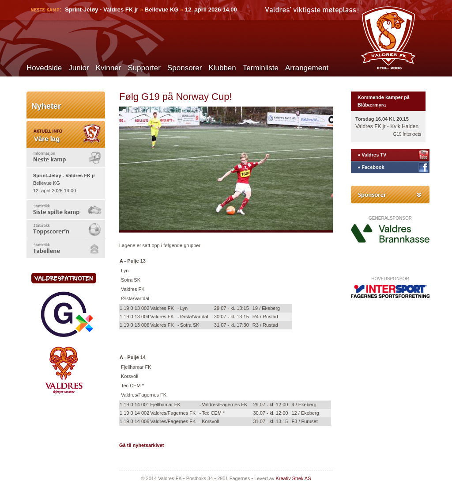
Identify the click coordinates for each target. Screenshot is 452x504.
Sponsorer (184, 68)
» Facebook (371, 167)
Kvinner (108, 68)
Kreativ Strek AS (293, 478)
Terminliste (261, 68)
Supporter (144, 68)
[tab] (65, 157)
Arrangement (306, 68)
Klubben (222, 68)
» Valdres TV (372, 154)
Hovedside (44, 68)
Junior (78, 68)
